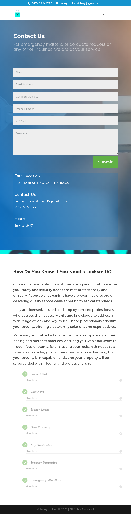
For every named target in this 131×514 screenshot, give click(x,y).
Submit (105, 162)
